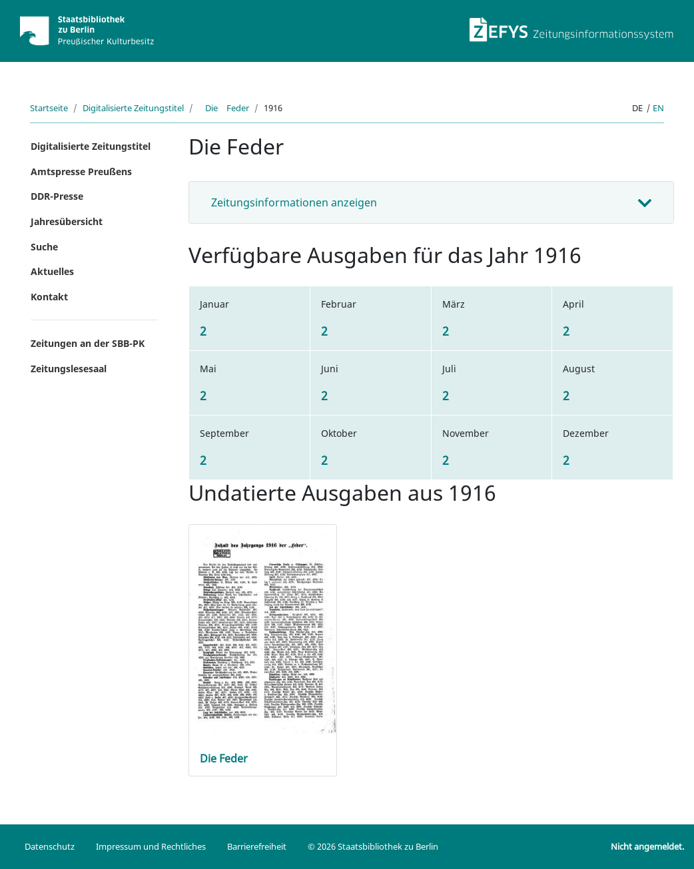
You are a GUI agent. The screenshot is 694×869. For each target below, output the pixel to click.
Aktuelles (52, 271)
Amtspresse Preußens (81, 171)
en (658, 108)
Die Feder (223, 108)
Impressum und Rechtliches (151, 846)
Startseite (49, 108)
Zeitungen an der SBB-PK (88, 343)
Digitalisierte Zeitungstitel (133, 108)
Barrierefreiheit (256, 846)
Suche (44, 246)
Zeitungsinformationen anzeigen (294, 202)
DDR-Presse (57, 196)
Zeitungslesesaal (69, 368)
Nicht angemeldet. (647, 846)
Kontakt (49, 296)
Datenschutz (50, 846)
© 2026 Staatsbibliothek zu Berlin (373, 846)
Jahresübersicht (67, 221)
